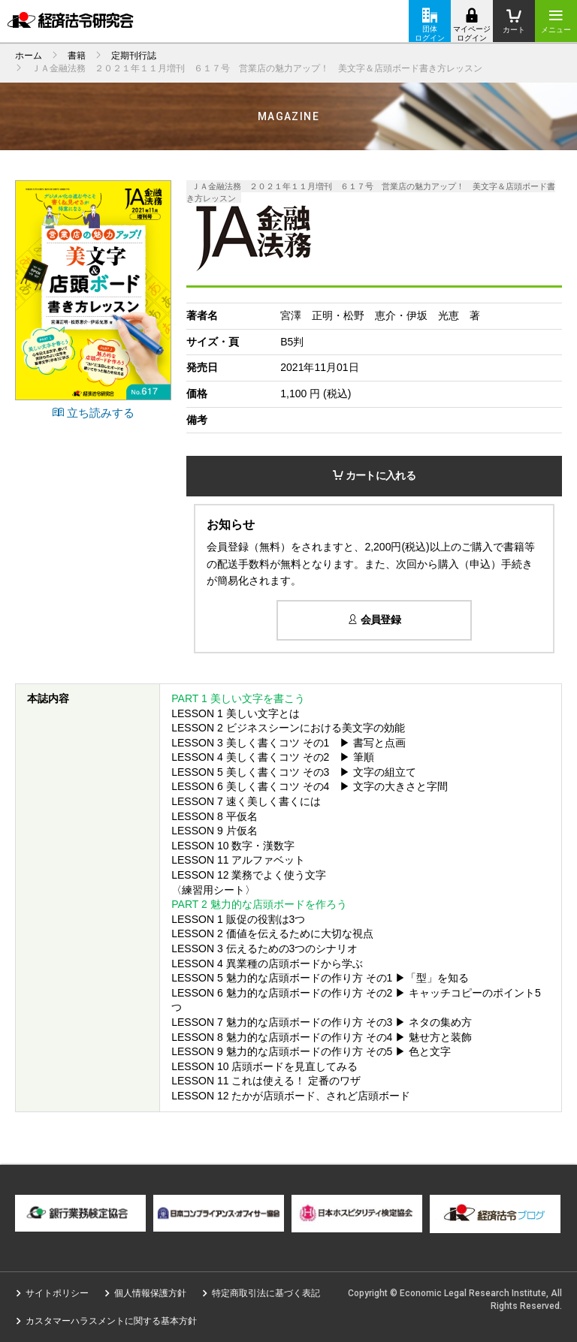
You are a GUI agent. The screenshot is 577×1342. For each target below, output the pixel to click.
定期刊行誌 (133, 55)
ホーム (28, 55)
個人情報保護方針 (150, 1293)
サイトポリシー (57, 1293)
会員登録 (374, 620)
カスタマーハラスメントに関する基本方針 (111, 1321)
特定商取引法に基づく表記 (266, 1293)
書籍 (77, 55)
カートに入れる (374, 475)
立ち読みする (93, 412)
